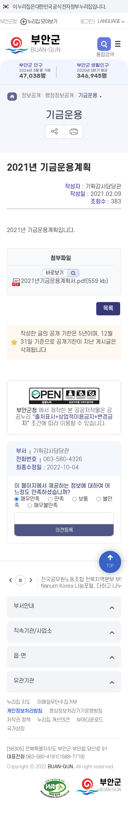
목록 (108, 308)
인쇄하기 (73, 132)
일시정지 (20, 580)
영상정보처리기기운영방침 (75, 711)
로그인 (86, 22)
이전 (10, 580)
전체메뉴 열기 (118, 44)
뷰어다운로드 (89, 720)
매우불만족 (46, 505)
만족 (59, 499)
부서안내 (64, 607)
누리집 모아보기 (38, 21)
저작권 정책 (18, 720)
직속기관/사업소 (64, 632)
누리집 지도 (18, 702)
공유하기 (54, 132)
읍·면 (64, 657)
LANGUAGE (112, 21)
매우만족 (30, 499)
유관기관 (64, 682)
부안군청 (8, 22)
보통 (83, 499)
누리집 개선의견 (53, 720)
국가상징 (16, 729)
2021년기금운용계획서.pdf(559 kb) (64, 281)
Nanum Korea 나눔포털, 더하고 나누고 (84, 586)
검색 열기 (104, 44)
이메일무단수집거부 (57, 702)
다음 (30, 580)
